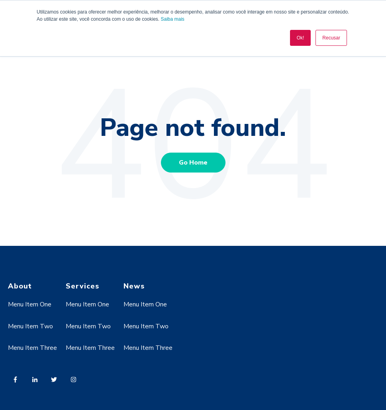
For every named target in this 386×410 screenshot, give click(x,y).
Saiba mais (172, 19)
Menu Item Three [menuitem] (32, 347)
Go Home (193, 162)
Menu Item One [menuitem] (29, 304)
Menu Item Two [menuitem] (30, 326)
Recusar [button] (331, 38)
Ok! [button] (300, 38)
